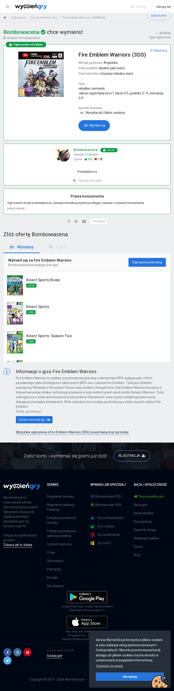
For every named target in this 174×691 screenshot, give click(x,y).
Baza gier (140, 505)
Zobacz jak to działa (17, 545)
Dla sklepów (55, 586)
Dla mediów (55, 561)
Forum (138, 546)
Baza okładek (143, 513)
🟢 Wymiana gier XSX (105, 505)
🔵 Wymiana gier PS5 (105, 496)
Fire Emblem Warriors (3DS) (112, 55)
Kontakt (52, 577)
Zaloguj (163, 6)
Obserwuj (158, 50)
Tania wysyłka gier (149, 496)
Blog (137, 555)
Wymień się (94, 125)
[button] (69, 222)
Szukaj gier (55, 656)
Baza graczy (143, 521)
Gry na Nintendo (105, 535)
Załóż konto (159, 15)
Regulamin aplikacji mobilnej (60, 507)
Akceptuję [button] (130, 676)
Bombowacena (19, 265)
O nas (51, 552)
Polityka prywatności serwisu (61, 520)
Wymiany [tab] (22, 247)
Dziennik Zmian (145, 530)
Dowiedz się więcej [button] (110, 666)
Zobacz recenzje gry (34, 419)
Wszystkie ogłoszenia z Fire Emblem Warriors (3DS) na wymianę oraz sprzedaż (72, 432)
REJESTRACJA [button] (132, 455)
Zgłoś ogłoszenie (160, 37)
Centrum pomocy (59, 544)
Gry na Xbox (102, 526)
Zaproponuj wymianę (147, 262)
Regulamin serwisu (60, 496)
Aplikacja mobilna (146, 538)
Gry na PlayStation (107, 518)
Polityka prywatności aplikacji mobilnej (61, 533)
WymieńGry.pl (74, 679)
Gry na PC (100, 543)
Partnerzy (54, 569)
